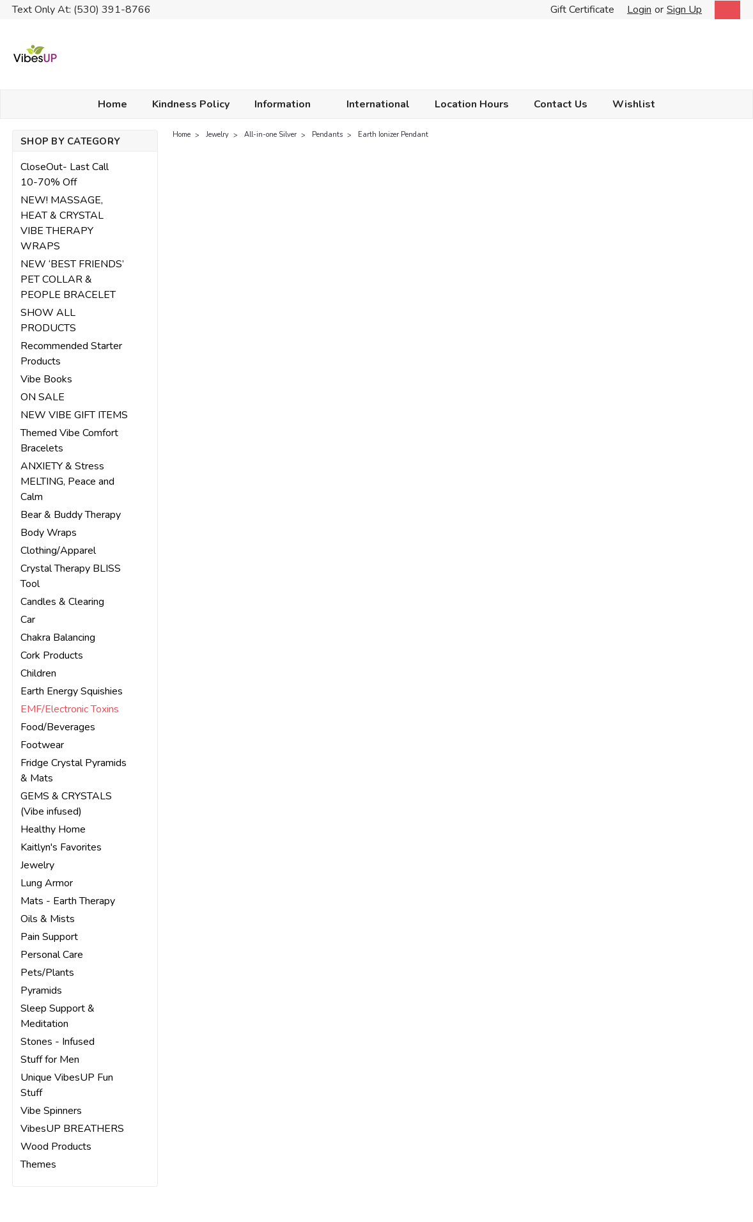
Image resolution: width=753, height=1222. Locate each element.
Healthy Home (53, 829)
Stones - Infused (57, 1042)
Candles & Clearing (62, 602)
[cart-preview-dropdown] (724, 10)
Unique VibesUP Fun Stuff (66, 1085)
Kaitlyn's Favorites (61, 847)
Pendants (327, 134)
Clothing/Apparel (58, 551)
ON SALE (42, 397)
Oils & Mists (47, 919)
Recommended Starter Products (71, 353)
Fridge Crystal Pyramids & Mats (73, 770)
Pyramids (41, 990)
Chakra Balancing (57, 638)
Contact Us (560, 104)
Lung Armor (46, 883)
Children (38, 673)
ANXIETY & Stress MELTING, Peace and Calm (67, 481)
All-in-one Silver (270, 134)
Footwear (42, 745)
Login (639, 10)
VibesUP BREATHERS (72, 1129)
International (378, 104)
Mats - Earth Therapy (67, 901)
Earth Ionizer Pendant (393, 134)
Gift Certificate (582, 10)
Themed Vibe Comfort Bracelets (69, 440)
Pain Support (49, 937)
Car (27, 620)
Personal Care (51, 955)
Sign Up (684, 10)
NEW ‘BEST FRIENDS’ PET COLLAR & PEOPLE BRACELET (72, 279)
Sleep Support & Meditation (57, 1016)
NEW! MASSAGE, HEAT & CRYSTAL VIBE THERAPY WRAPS (62, 223)
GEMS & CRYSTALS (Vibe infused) (66, 804)
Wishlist (633, 104)
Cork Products (51, 655)
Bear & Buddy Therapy (70, 515)
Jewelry (37, 865)
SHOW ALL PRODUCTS (48, 320)
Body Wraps (48, 533)
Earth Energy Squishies (71, 691)
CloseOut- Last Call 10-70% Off (64, 174)
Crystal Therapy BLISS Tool (70, 576)
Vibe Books (46, 379)
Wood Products (55, 1147)
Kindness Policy (190, 104)
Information (288, 104)
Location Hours (472, 104)
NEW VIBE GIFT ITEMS (74, 415)
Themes (38, 1164)
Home (112, 104)
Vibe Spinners (51, 1111)
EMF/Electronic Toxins (69, 709)
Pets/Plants (47, 973)
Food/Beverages (57, 727)
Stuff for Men (49, 1060)
